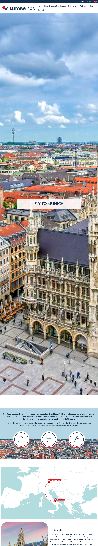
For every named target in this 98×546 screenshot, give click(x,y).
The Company (73, 6)
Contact (41, 10)
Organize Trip (54, 6)
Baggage (63, 6)
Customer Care (86, 2)
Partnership (84, 6)
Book (46, 6)
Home (40, 6)
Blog (91, 6)
